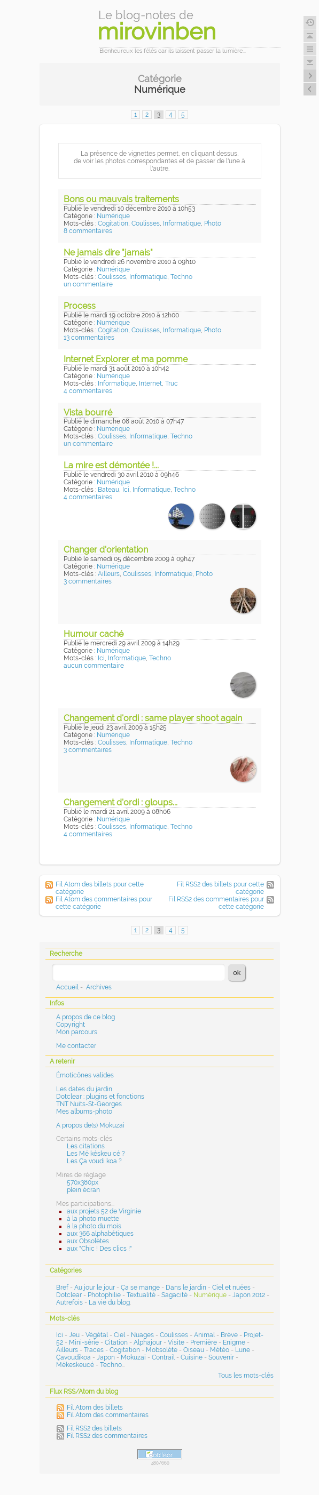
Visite (176, 1342)
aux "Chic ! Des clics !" (99, 1248)
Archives (99, 987)
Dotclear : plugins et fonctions (100, 1096)
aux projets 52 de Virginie (104, 1211)
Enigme (234, 1342)
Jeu (74, 1335)
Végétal (96, 1335)
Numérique (113, 216)
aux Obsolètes (88, 1241)
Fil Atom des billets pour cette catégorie (100, 888)
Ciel (119, 1335)
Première (203, 1342)
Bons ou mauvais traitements (121, 199)
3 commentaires (88, 581)
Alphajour (148, 1342)
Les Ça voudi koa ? (94, 1161)
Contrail (163, 1357)
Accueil (67, 987)
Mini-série (84, 1342)
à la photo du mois (94, 1226)
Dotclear (69, 1295)
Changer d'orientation (106, 550)
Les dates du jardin (84, 1089)
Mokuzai (133, 1357)
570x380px (82, 1182)
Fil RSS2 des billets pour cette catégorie (220, 888)
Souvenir (221, 1357)
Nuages (142, 1335)
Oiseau (193, 1350)
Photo (212, 223)
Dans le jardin (186, 1287)
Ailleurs (109, 574)
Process (80, 306)
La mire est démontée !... (111, 465)
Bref (62, 1287)
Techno (181, 277)
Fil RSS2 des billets (94, 1428)
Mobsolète (161, 1350)
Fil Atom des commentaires (108, 1415)
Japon (106, 1357)
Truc (171, 383)
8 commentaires (88, 231)
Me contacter (76, 1046)
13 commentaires (89, 337)
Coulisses (145, 223)
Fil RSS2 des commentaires (107, 1436)
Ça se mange (140, 1287)
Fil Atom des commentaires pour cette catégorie (104, 903)
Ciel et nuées (231, 1287)
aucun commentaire (94, 665)
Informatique (182, 223)
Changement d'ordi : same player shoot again (153, 718)
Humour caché (93, 634)
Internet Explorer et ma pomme (126, 359)
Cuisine (192, 1357)
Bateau (108, 489)
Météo (219, 1350)
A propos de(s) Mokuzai (90, 1125)
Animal (204, 1335)
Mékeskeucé (75, 1365)
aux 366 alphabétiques (100, 1233)
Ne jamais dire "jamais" (108, 252)
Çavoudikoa (73, 1357)
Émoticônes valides (85, 1075)
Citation (116, 1342)
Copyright (70, 1024)
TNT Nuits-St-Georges (89, 1104)
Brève (229, 1335)
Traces (94, 1350)
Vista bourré (88, 412)
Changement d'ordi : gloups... (120, 802)
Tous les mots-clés (246, 1375)
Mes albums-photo (84, 1111)
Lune (242, 1350)
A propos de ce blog (85, 1017)
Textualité (141, 1295)
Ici (125, 489)
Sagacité (174, 1295)
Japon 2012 (248, 1295)
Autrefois (69, 1302)
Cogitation (113, 223)
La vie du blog (109, 1302)
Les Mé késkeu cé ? (96, 1153)
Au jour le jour (94, 1287)
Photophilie (104, 1295)
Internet (150, 383)
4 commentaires (88, 391)
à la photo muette (93, 1218)
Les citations (86, 1146)
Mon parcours (76, 1032)
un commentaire (88, 284)
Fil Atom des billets (95, 1407)
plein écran (83, 1190)
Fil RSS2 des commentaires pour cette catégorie (216, 903)
